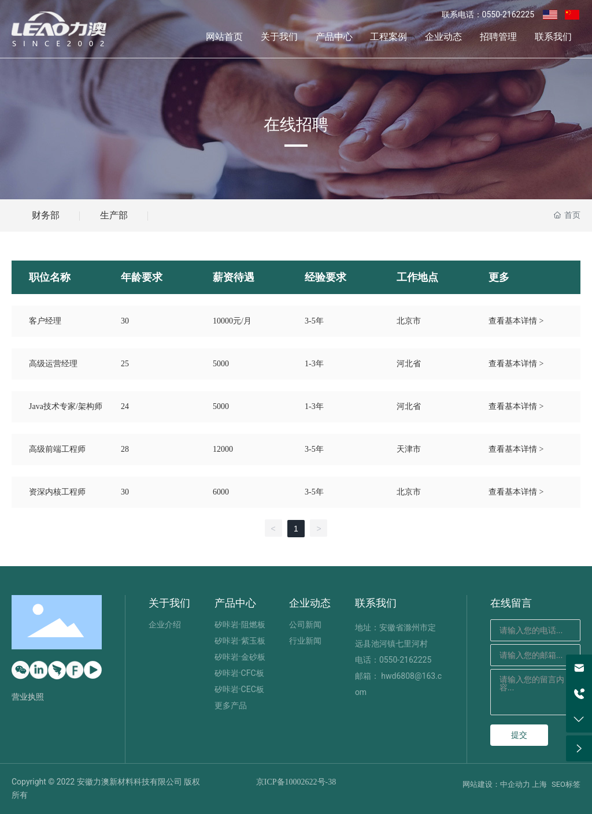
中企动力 (515, 784)
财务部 (46, 215)
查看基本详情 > (516, 321)
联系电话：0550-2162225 (488, 14)
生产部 (114, 215)
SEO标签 (566, 784)
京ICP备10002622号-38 (296, 782)
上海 (539, 784)
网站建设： (481, 784)
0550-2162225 (405, 659)
